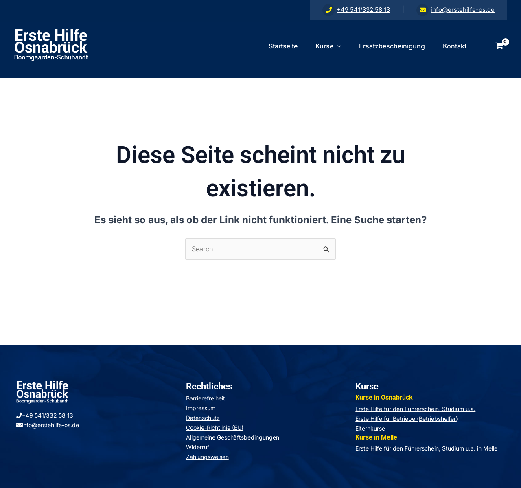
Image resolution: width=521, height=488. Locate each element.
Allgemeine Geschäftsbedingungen (232, 437)
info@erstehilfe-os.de (455, 9)
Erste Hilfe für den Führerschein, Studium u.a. (415, 408)
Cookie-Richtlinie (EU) (214, 427)
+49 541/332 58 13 (356, 9)
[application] (333, 46)
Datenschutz (203, 417)
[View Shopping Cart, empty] (499, 46)
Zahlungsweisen (207, 456)
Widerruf (197, 447)
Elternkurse (370, 428)
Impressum (200, 407)
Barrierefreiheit (205, 398)
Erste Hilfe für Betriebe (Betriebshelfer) (406, 418)
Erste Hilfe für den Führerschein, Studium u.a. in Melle (426, 448)
